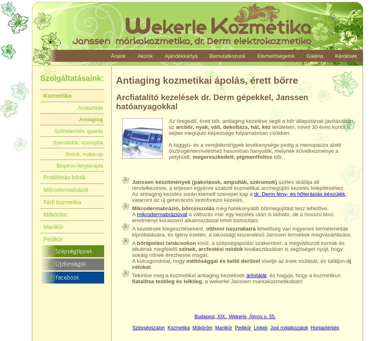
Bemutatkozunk (227, 56)
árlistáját (256, 275)
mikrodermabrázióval (162, 214)
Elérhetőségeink (275, 56)
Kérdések (346, 56)
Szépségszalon (148, 328)
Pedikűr (243, 328)
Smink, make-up (84, 154)
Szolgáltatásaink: (72, 78)
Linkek (261, 328)
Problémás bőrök (64, 177)
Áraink (118, 56)
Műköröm (203, 328)
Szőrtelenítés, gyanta (78, 131)
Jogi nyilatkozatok (289, 328)
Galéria (314, 56)
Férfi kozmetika (62, 202)
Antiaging (91, 119)
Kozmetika (179, 328)
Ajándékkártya (181, 56)
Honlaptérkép (325, 328)
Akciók (145, 56)
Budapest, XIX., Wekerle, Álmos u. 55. (235, 316)
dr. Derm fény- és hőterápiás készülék (299, 194)
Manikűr (223, 328)
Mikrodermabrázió (65, 190)
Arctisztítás (90, 108)
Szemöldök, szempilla (78, 143)
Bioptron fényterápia (80, 166)
